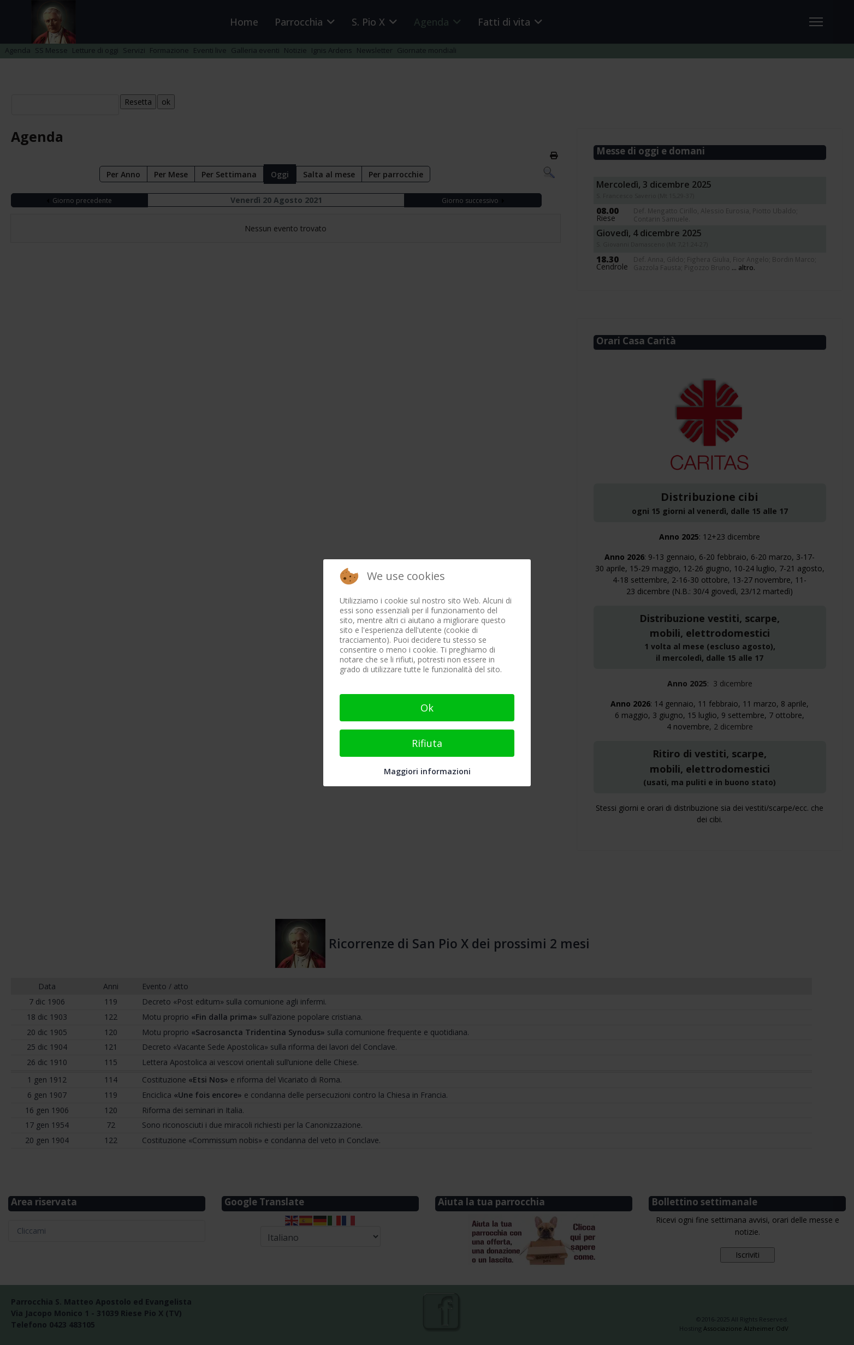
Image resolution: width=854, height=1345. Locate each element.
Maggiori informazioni (427, 771)
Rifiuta (427, 743)
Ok (427, 707)
